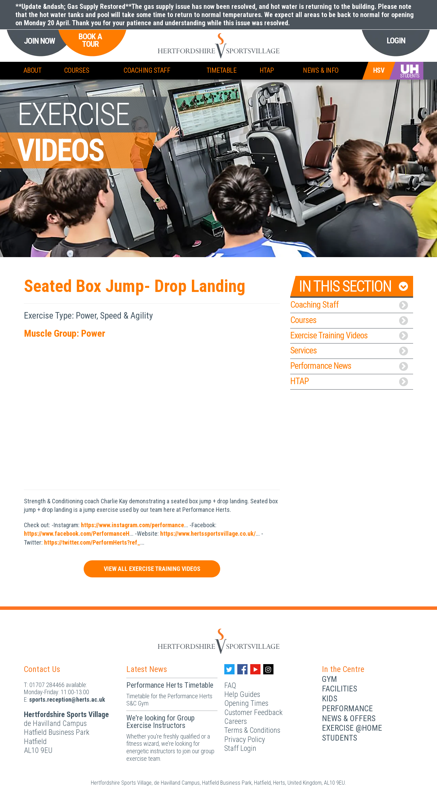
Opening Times (246, 703)
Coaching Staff (147, 70)
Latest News (146, 669)
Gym (329, 679)
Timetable (222, 70)
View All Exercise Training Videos (152, 568)
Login (396, 40)
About (33, 70)
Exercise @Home (352, 728)
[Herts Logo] (218, 640)
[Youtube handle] (255, 669)
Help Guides (242, 694)
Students (339, 738)
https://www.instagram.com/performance (132, 525)
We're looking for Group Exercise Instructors (160, 722)
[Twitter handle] (229, 669)
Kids (329, 698)
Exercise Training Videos (349, 335)
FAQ (230, 685)
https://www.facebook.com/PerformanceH (76, 533)
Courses (76, 70)
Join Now (39, 41)
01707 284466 (47, 684)
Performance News (349, 366)
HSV (379, 70)
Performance (347, 708)
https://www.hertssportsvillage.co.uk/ (208, 533)
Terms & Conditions (252, 730)
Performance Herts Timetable (169, 685)
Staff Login (240, 748)
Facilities (339, 688)
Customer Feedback (253, 712)
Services (349, 350)
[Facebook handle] (242, 669)
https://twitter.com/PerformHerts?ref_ (92, 542)
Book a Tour (90, 40)
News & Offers (349, 718)
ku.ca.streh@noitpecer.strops (67, 699)
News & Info (321, 70)
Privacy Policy (244, 739)
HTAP (266, 70)
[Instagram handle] (268, 669)
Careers (235, 721)
